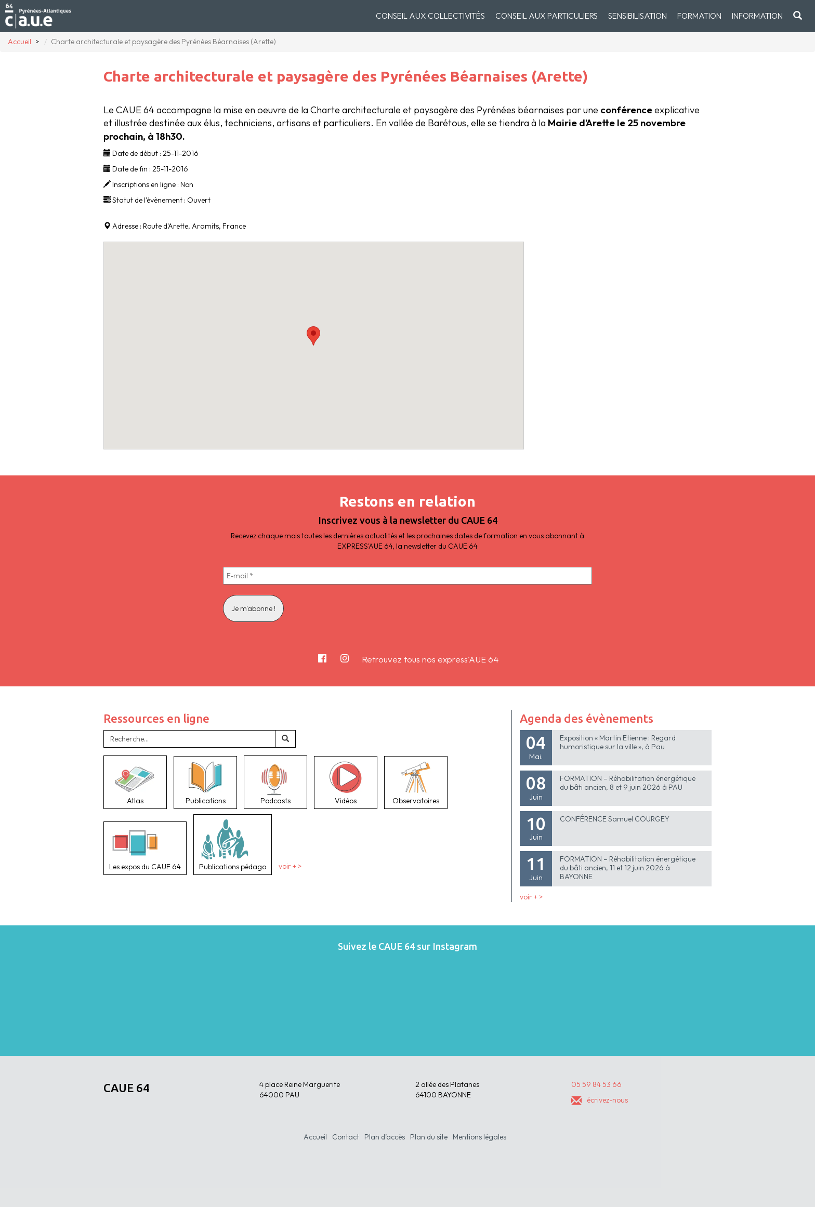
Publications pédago (232, 844)
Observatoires (416, 782)
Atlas (135, 782)
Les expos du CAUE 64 (145, 848)
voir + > (290, 866)
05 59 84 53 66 (596, 1084)
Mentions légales (479, 1137)
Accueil (315, 1137)
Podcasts (275, 782)
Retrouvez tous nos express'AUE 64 (430, 659)
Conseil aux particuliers (546, 16)
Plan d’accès (384, 1137)
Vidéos (346, 782)
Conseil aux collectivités (430, 16)
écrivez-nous (599, 1100)
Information (757, 16)
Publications (205, 782)
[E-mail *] (407, 576)
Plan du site (429, 1137)
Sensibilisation (637, 16)
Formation (699, 16)
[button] (313, 336)
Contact (345, 1137)
